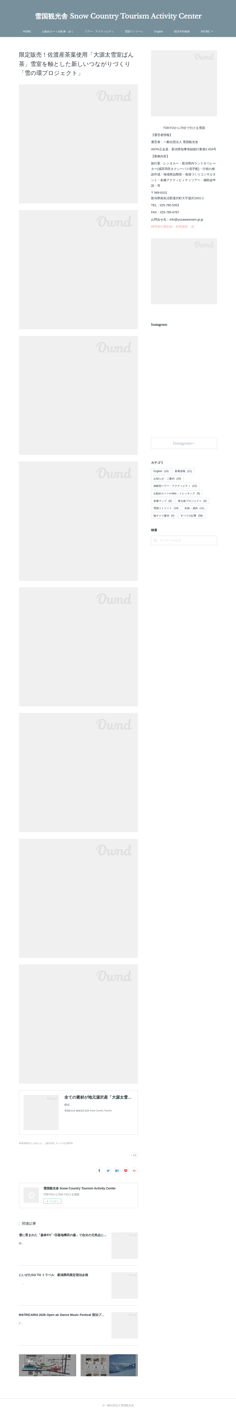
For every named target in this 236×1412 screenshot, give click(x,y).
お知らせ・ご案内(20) (43, 1143)
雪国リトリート (147, 31)
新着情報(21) (25, 1143)
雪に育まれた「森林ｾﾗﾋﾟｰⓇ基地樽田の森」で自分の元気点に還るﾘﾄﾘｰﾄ (68, 1235)
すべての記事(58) (64, 1143)
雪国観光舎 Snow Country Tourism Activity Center (118, 16)
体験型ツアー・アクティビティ (175, 485)
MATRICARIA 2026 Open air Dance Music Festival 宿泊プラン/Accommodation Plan (79, 1315)
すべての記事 (192, 515)
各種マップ (162, 500)
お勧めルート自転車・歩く (71, 31)
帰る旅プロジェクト (192, 500)
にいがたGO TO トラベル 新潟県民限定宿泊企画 (53, 1275)
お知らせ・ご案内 (167, 478)
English (172, 31)
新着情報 (183, 471)
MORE (192, 31)
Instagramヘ (184, 443)
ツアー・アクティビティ (112, 31)
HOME (40, 31)
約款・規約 (194, 508)
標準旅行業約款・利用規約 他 (172, 226)
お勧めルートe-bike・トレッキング (176, 493)
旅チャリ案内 (163, 515)
